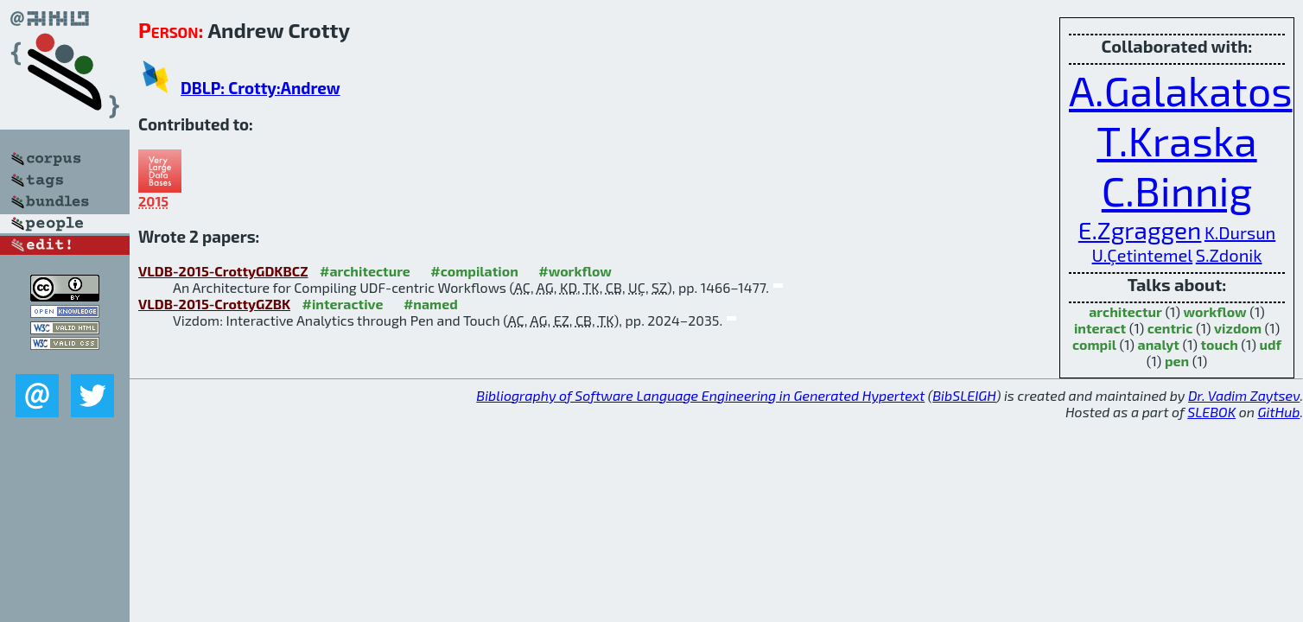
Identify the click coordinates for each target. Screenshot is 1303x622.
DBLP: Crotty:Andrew (260, 88)
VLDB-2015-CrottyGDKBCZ (223, 271)
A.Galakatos (1181, 90)
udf (1270, 344)
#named (431, 303)
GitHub (1279, 411)
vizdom (1238, 328)
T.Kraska (1176, 140)
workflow (1214, 311)
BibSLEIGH (963, 395)
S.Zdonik (1229, 254)
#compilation (474, 271)
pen (1177, 360)
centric (1170, 328)
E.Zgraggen (1140, 229)
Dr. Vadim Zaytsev (1244, 395)
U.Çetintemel (1142, 254)
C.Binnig (1177, 190)
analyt (1158, 344)
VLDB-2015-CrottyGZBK (214, 303)
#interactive (343, 303)
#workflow (575, 271)
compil (1094, 344)
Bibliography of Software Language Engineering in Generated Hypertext (700, 395)
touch (1219, 344)
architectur (1125, 311)
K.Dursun (1239, 232)
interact (1100, 328)
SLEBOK (1211, 411)
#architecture (365, 271)
